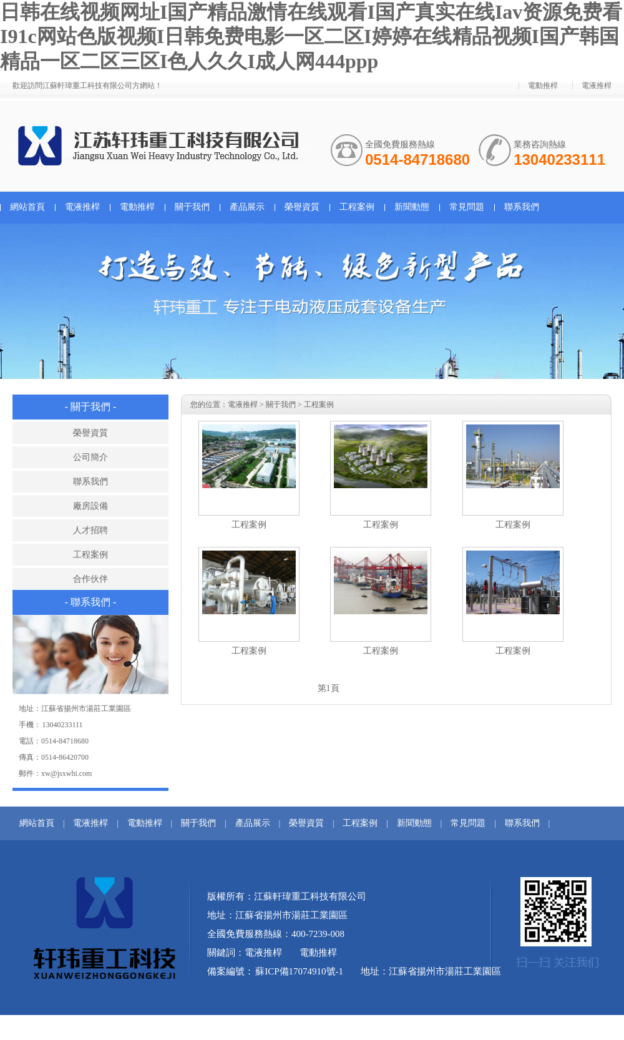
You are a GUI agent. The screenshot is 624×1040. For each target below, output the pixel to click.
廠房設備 (90, 506)
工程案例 (356, 207)
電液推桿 (597, 85)
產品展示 (247, 207)
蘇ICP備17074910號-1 (299, 971)
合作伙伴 (90, 579)
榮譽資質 (302, 207)
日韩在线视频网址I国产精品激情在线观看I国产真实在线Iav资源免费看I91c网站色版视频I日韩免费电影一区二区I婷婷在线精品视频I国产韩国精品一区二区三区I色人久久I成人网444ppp (311, 36)
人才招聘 (90, 530)
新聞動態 (411, 207)
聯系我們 (521, 207)
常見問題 (466, 207)
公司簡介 (90, 457)
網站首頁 (27, 207)
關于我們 (192, 207)
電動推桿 (543, 85)
